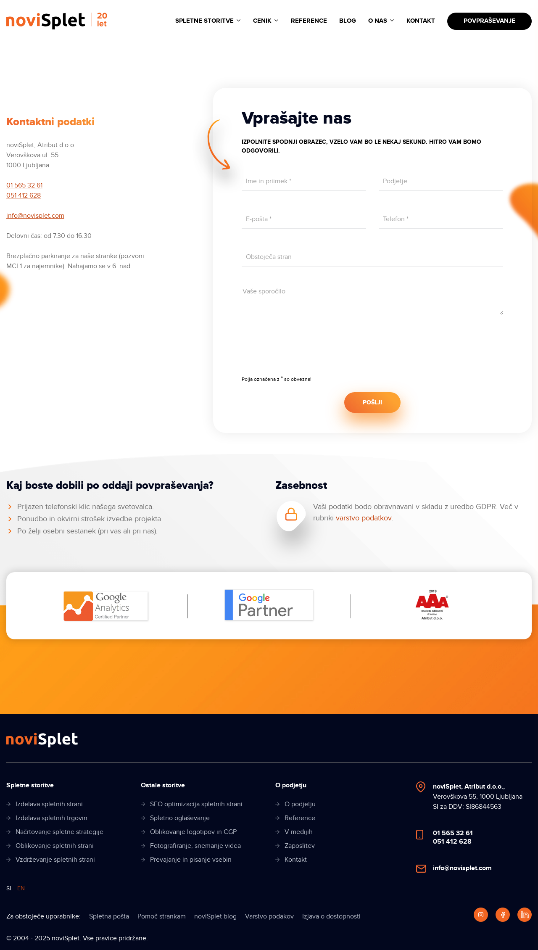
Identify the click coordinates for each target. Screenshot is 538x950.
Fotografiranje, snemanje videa (195, 846)
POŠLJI (372, 402)
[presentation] (305, 351)
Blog (347, 21)
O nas (377, 21)
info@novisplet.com (35, 215)
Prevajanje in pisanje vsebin (191, 859)
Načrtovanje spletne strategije (59, 832)
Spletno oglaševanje (180, 818)
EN (21, 888)
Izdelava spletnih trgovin (51, 818)
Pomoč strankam (161, 916)
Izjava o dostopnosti (331, 916)
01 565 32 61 (24, 185)
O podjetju (300, 804)
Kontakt (420, 21)
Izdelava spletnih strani (49, 804)
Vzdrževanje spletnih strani (55, 859)
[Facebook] (503, 915)
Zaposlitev (300, 846)
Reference (309, 21)
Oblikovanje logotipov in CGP (193, 832)
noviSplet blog (215, 916)
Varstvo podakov (269, 916)
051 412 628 (23, 195)
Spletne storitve (204, 21)
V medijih (299, 832)
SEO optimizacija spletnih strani (196, 804)
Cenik (262, 21)
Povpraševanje (489, 21)
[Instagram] (481, 915)
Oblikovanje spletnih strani (55, 846)
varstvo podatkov (363, 518)
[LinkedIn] (524, 915)
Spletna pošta (109, 916)
